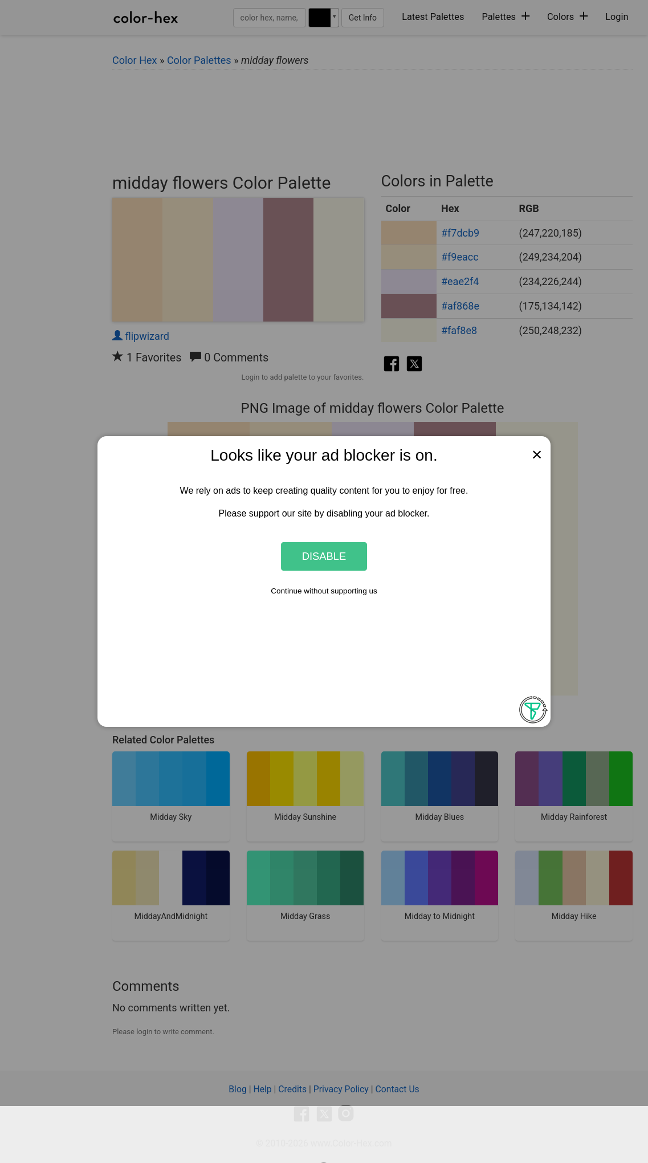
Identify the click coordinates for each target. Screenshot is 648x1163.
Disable (324, 556)
